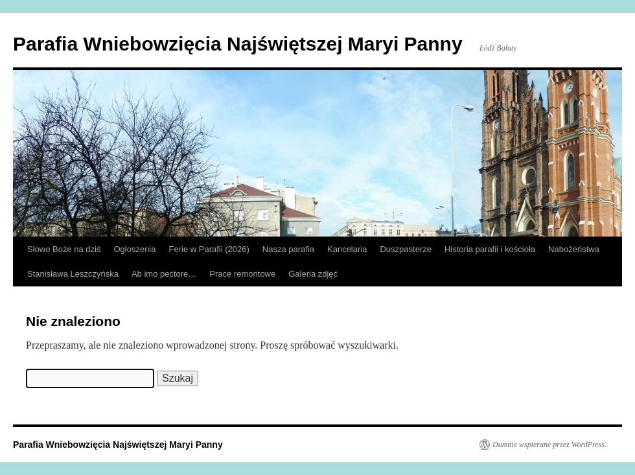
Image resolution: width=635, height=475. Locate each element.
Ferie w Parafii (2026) (209, 249)
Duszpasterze (405, 249)
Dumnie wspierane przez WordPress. (549, 444)
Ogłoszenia (134, 249)
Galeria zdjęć (313, 274)
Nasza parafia (288, 249)
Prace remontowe (242, 274)
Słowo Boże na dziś (63, 249)
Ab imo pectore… (164, 274)
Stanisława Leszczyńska (73, 274)
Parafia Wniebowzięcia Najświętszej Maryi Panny (238, 43)
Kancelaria (347, 249)
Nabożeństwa (573, 249)
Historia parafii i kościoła (489, 249)
